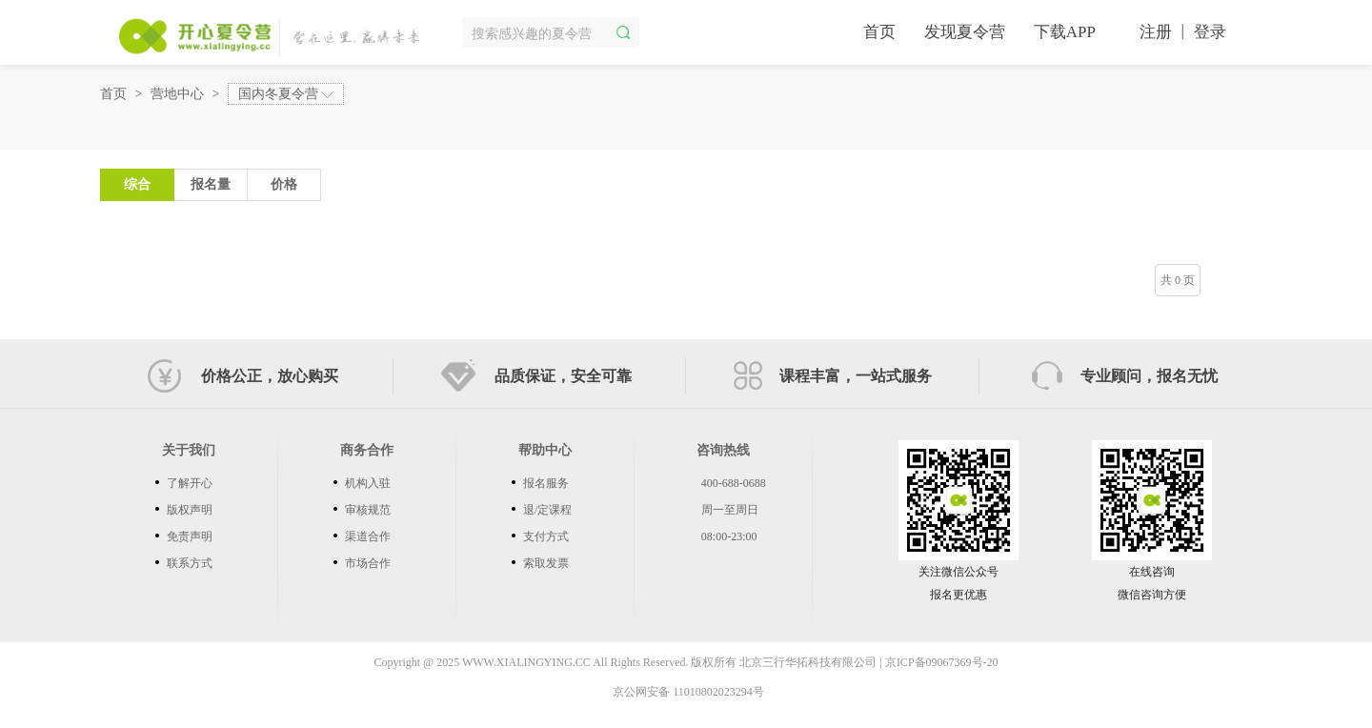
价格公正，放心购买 (243, 376)
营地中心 (177, 94)
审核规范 (368, 509)
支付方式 (546, 536)
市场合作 (368, 563)
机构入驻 (368, 483)
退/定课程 (547, 509)
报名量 (211, 184)
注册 (1156, 32)
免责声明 (189, 536)
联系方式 (189, 563)
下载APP (1065, 32)
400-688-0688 (733, 483)
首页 (879, 32)
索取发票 (546, 563)
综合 (137, 184)
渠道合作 (368, 536)
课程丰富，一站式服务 (833, 375)
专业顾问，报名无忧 (1125, 375)
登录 (1210, 32)
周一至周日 (729, 509)
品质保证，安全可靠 (536, 376)
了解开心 (189, 483)
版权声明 (189, 509)
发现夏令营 (964, 32)
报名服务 (546, 483)
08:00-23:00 (729, 536)
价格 (296, 180)
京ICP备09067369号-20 (942, 662)
